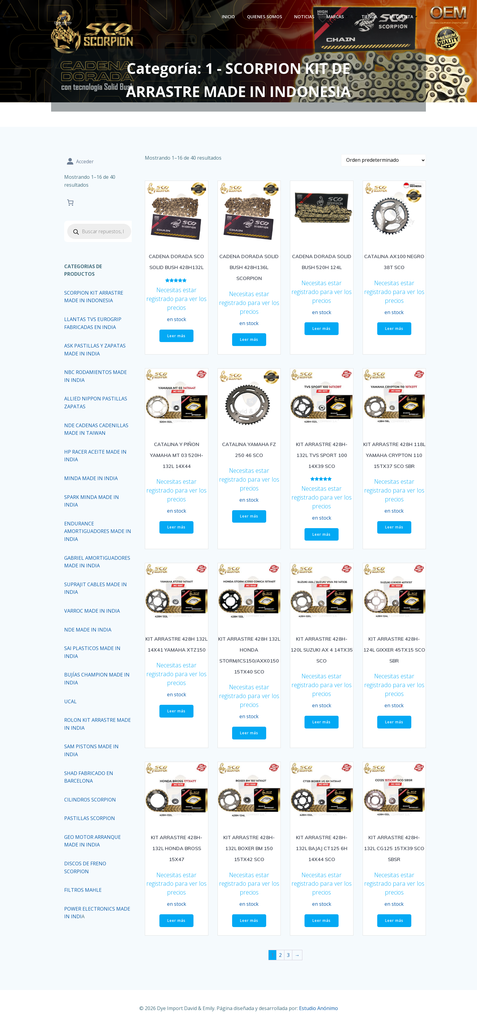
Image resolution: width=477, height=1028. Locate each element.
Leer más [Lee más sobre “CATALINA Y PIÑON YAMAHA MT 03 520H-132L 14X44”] (176, 529)
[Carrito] (71, 203)
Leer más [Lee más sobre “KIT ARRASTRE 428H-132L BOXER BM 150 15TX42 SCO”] (249, 922)
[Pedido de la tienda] (383, 162)
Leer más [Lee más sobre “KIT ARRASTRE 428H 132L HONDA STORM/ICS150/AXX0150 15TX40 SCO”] (249, 734)
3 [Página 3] (288, 957)
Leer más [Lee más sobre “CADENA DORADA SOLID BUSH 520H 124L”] (321, 330)
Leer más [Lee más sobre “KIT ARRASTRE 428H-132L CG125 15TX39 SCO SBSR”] (394, 922)
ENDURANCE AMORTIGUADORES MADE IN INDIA (95, 532)
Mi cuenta (405, 17)
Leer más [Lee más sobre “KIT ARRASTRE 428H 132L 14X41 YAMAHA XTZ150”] (176, 712)
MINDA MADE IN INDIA (91, 479)
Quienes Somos (265, 17)
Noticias (305, 17)
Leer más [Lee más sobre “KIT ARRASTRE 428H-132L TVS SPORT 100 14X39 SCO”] (321, 536)
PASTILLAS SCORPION (90, 819)
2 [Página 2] (280, 957)
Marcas (339, 17)
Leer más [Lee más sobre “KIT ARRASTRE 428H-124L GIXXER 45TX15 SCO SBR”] (394, 723)
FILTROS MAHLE (83, 891)
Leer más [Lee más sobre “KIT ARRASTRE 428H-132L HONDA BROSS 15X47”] (176, 922)
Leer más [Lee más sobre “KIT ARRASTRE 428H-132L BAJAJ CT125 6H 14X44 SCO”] (321, 922)
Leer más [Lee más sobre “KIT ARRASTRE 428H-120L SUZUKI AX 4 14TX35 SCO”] (321, 723)
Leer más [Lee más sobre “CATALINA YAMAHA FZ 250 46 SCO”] (249, 518)
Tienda (370, 17)
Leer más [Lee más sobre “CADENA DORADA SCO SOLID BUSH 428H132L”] (176, 337)
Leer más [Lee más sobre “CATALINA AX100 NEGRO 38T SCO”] (394, 330)
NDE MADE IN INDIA (88, 630)
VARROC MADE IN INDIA (92, 611)
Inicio (229, 17)
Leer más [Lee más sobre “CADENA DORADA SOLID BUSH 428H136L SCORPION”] (249, 341)
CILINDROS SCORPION (91, 800)
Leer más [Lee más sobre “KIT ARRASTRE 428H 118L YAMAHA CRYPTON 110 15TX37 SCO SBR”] (394, 529)
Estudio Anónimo (318, 1009)
